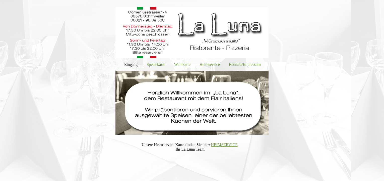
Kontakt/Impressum (245, 64)
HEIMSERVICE (224, 145)
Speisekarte (156, 64)
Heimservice (210, 64)
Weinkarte (182, 64)
